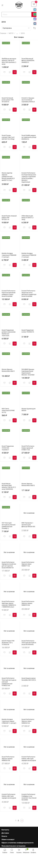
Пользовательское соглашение (14, 846)
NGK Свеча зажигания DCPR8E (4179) (8, 410)
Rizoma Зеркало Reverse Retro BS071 (8, 370)
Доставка (5, 833)
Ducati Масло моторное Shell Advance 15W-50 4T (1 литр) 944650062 (9, 486)
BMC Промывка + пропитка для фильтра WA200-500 (28, 524)
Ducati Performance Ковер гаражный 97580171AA (28, 448)
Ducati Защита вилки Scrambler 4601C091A (29, 679)
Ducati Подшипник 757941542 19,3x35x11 (8, 448)
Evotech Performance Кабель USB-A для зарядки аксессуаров (29, 758)
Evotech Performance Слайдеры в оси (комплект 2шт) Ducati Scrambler (29, 797)
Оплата (4, 836)
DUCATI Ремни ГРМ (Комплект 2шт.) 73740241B (8, 642)
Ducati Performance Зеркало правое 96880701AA (28, 603)
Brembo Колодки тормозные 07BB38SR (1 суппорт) (9, 255)
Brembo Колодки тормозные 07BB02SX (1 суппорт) (29, 255)
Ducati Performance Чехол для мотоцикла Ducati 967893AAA (29, 642)
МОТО (11, 33)
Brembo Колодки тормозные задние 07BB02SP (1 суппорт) (9, 721)
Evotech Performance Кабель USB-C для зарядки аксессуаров (9, 796)
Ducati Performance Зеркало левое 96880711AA (28, 564)
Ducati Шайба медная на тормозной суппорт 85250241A (29, 137)
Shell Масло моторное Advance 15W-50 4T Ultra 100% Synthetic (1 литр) (9, 61)
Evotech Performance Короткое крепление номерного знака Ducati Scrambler (8, 293)
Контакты (5, 830)
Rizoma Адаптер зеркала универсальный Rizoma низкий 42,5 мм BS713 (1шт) (8, 176)
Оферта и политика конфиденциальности (17, 843)
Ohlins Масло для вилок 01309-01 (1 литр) (28, 217)
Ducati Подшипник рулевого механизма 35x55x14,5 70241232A (9, 332)
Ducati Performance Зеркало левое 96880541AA (28, 721)
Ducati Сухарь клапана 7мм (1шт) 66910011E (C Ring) (8, 137)
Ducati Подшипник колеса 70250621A (28, 331)
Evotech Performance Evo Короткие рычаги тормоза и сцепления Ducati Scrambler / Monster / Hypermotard (29, 177)
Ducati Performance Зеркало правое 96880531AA (8, 758)
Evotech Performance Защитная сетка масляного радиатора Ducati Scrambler (29, 293)
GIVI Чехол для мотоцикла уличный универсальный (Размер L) (8, 525)
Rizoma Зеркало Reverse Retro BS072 (28, 484)
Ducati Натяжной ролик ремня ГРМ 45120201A (7, 100)
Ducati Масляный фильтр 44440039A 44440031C (28, 60)
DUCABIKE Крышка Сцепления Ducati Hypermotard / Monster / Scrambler (28, 372)
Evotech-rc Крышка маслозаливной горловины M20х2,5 (28, 100)
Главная (3, 33)
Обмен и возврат (8, 839)
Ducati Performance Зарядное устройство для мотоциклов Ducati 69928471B (9, 565)
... (17, 33)
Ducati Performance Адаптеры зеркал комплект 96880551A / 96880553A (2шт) (9, 604)
